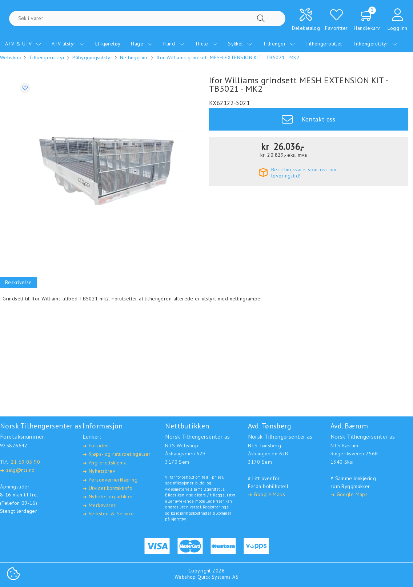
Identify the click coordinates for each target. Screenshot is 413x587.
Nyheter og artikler (108, 496)
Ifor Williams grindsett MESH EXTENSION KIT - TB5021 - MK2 (228, 57)
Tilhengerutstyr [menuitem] (375, 43)
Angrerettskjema (105, 462)
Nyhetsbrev (99, 471)
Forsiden (96, 445)
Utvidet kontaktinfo (107, 488)
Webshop (10, 57)
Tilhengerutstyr (47, 57)
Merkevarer (99, 505)
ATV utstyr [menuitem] (68, 43)
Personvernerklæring (110, 479)
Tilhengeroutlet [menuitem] (323, 43)
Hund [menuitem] (173, 43)
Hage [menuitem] (141, 43)
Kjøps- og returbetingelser (117, 454)
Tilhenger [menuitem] (279, 43)
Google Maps (266, 494)
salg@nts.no (17, 470)
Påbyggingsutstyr (92, 57)
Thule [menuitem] (206, 43)
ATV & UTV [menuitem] (23, 43)
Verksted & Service (108, 513)
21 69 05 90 (25, 462)
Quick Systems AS (217, 577)
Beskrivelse (18, 282)
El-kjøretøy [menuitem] (108, 43)
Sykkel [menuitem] (240, 43)
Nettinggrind (134, 57)
